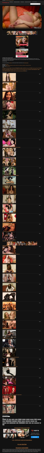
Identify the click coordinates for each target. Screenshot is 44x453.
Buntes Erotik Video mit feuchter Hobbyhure (9, 109)
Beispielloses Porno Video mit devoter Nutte (9, 319)
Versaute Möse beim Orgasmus (7, 231)
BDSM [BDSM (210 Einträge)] (9, 68)
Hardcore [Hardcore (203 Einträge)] (15, 69)
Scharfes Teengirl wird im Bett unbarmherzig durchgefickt (11, 175)
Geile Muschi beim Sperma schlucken (8, 385)
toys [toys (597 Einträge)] (25, 70)
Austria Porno (17, 65)
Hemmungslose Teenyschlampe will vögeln (9, 100)
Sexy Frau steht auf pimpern (6, 291)
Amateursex (11, 65)
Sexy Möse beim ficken (6, 222)
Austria (14, 65)
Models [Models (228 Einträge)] (12, 70)
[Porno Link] (22, 33)
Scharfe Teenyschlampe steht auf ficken (8, 203)
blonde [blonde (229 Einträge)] (14, 68)
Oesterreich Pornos (28, 65)
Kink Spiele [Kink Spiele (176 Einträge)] (23, 69)
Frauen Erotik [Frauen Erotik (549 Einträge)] (8, 421)
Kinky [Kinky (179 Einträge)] (26, 69)
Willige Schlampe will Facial (6, 263)
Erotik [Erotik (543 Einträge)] (31, 68)
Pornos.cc (5, 2)
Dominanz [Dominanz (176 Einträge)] (27, 68)
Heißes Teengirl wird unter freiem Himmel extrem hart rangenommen (12, 394)
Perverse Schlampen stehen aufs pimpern (8, 413)
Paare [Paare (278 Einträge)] (14, 70)
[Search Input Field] (34, 4)
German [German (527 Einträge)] (11, 69)
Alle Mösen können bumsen (6, 156)
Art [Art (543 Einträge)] (6, 68)
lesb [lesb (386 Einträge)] (32, 69)
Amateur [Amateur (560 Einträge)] (4, 68)
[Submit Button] (39, 4)
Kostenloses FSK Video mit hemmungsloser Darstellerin (10, 310)
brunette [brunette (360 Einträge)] (20, 68)
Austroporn (20, 65)
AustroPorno (8, 66)
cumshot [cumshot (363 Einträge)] (24, 68)
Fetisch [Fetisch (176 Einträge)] (37, 68)
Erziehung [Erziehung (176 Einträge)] (34, 68)
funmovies (7, 64)
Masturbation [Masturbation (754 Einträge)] (7, 70)
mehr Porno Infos (4, 61)
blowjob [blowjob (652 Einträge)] (17, 68)
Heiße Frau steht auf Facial (6, 128)
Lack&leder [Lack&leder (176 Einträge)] (29, 69)
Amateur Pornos (7, 65)
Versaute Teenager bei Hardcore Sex (8, 338)
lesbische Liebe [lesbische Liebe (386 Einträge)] (36, 69)
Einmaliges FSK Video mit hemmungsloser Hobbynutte (10, 81)
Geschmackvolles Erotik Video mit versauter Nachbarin (10, 282)
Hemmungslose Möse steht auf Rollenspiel (8, 347)
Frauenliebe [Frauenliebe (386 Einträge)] (7, 69)
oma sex (12, 0)
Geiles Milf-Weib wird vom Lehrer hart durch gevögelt (10, 366)
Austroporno (24, 65)
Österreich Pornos (8, 0)
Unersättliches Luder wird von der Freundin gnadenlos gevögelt (11, 147)
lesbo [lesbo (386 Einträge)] (3, 70)
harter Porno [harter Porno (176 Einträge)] (19, 69)
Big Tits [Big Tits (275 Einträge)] (11, 68)
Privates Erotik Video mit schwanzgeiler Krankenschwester (11, 357)
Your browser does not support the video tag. (22, 18)
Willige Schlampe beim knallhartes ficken (8, 184)
